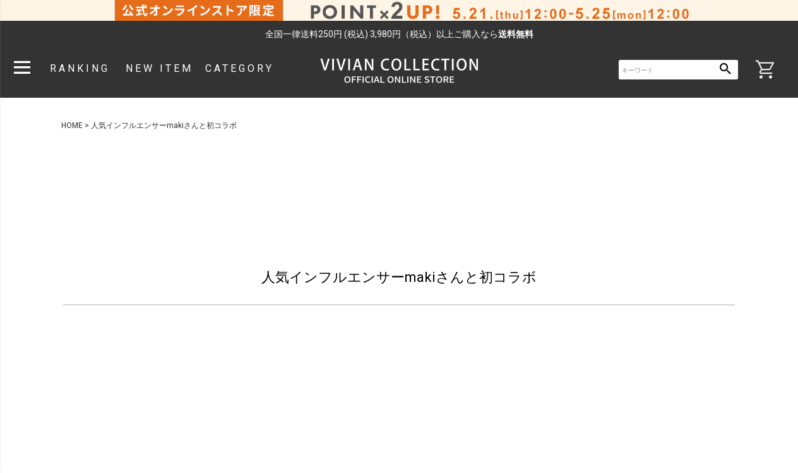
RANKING (80, 68)
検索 (725, 69)
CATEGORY (239, 68)
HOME (72, 125)
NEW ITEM (159, 68)
